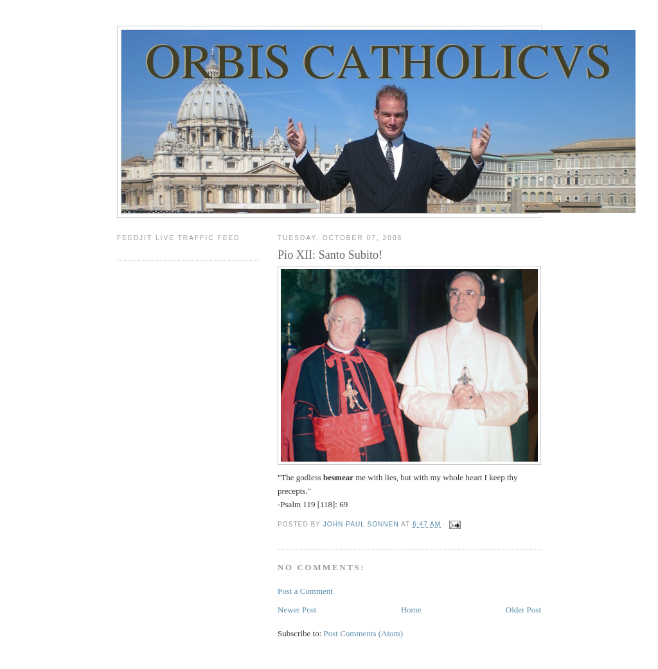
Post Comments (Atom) (364, 633)
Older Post (523, 609)
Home (411, 609)
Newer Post (297, 609)
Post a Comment (305, 591)
